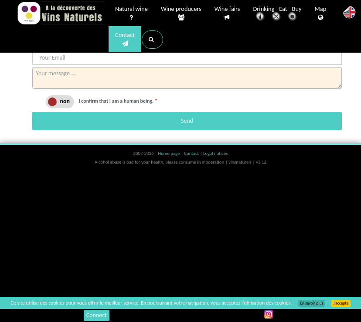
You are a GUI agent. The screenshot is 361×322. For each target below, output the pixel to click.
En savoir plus (311, 303)
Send (187, 120)
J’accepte (340, 303)
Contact (125, 39)
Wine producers (181, 13)
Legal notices (215, 153)
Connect (96, 315)
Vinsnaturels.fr (60, 14)
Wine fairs (227, 13)
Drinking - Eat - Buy (277, 14)
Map (321, 13)
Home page (169, 153)
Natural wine (131, 13)
